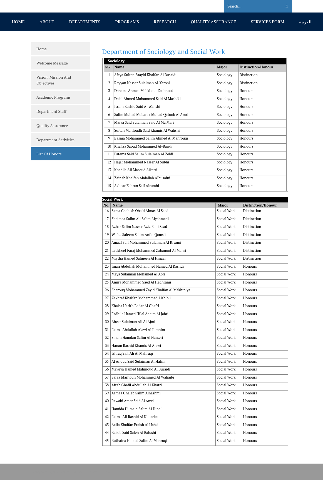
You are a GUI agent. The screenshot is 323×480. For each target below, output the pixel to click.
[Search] (249, 6)
